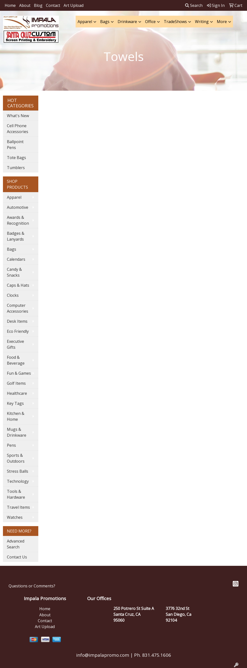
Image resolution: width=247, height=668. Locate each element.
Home (10, 5)
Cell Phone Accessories (17, 128)
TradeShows (175, 21)
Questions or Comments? (32, 586)
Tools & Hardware (16, 494)
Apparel (85, 21)
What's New (18, 115)
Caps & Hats (18, 285)
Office (150, 21)
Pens (11, 445)
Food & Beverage (16, 360)
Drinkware (127, 21)
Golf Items (16, 383)
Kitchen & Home (15, 416)
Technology (18, 481)
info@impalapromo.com (102, 655)
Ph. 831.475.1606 (152, 655)
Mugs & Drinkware (16, 432)
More (222, 21)
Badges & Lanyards (15, 236)
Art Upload (73, 5)
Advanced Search (15, 544)
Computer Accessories (17, 308)
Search (194, 5)
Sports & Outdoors (16, 458)
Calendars (16, 259)
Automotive (17, 207)
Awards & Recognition (18, 220)
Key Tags (15, 403)
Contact (53, 5)
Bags (105, 21)
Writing (202, 21)
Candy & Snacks (14, 272)
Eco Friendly (18, 331)
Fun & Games (19, 373)
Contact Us (17, 557)
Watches (15, 517)
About (24, 5)
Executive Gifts (15, 344)
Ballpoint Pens (15, 144)
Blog (38, 5)
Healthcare (17, 393)
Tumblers (16, 167)
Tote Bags (16, 157)
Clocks (13, 295)
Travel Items (18, 507)
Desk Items (17, 321)
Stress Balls (17, 471)
